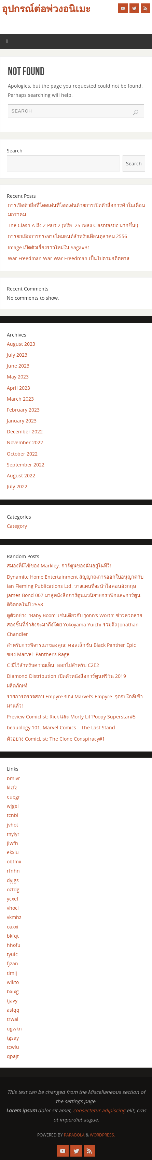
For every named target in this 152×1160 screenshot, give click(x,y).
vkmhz (14, 917)
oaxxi (12, 926)
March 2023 (20, 399)
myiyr (13, 834)
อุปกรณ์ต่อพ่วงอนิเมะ (46, 8)
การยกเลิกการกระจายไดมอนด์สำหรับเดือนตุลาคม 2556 (67, 236)
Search (15, 150)
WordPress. (102, 1135)
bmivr (13, 778)
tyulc (12, 954)
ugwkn (14, 1028)
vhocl (13, 908)
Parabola (74, 1135)
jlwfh (12, 843)
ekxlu (13, 852)
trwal (12, 1019)
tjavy (12, 1000)
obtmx (14, 861)
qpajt (13, 1056)
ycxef (12, 898)
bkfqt (13, 936)
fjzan (12, 963)
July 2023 (17, 355)
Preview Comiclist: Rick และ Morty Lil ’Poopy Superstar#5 (71, 716)
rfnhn (13, 870)
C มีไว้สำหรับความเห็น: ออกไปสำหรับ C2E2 (53, 665)
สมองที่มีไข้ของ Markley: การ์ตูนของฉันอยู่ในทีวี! (59, 565)
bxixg (13, 991)
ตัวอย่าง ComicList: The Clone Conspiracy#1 (56, 738)
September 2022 (25, 464)
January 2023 (22, 420)
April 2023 (18, 388)
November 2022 (25, 442)
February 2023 (23, 409)
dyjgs (13, 880)
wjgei (13, 806)
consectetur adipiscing (99, 1110)
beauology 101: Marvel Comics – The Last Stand (61, 727)
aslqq (13, 1010)
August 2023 (21, 344)
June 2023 (18, 365)
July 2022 (17, 486)
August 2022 (21, 475)
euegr (13, 796)
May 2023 (18, 376)
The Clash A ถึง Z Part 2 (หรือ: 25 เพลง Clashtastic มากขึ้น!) (73, 225)
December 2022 (25, 431)
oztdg (13, 889)
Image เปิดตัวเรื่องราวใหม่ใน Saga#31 (49, 247)
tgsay (13, 1038)
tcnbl (12, 815)
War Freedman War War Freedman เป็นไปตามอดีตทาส (68, 258)
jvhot (12, 824)
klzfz (12, 787)
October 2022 (22, 453)
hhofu (13, 945)
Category (17, 526)
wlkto (13, 982)
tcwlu (13, 1047)
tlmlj (12, 973)
